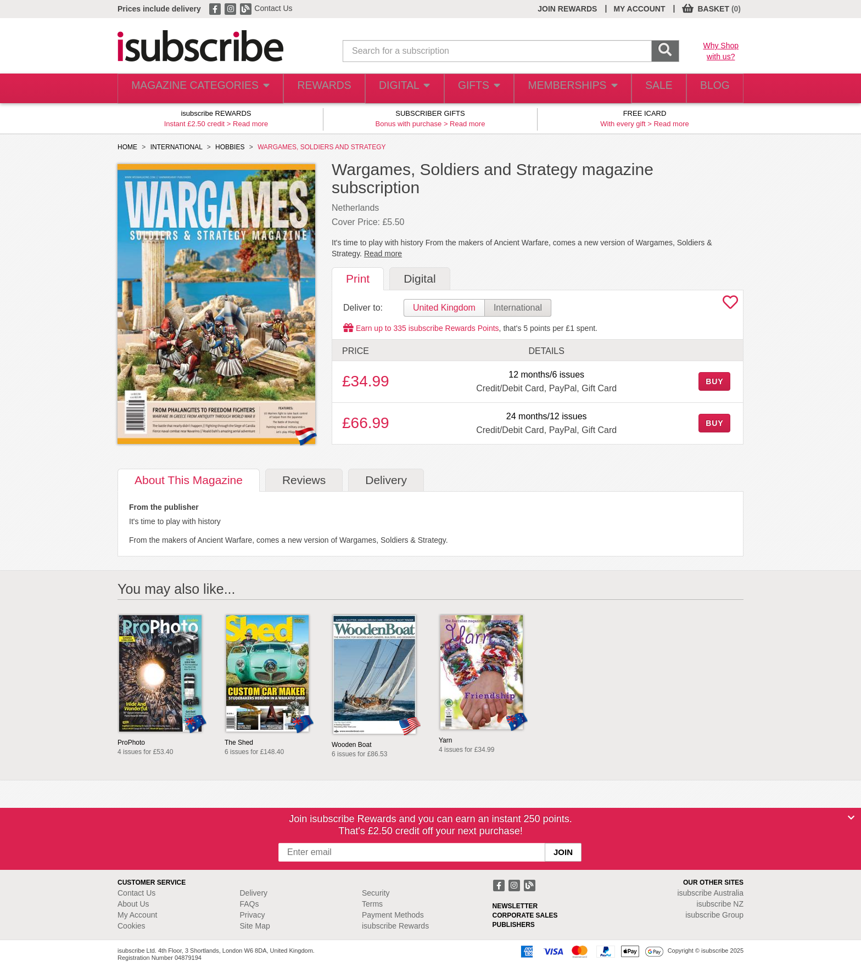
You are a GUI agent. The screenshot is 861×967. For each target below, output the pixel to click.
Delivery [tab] (386, 480)
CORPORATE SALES (525, 915)
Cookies (132, 925)
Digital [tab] (419, 278)
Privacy (252, 914)
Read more (250, 124)
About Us (133, 903)
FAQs (249, 903)
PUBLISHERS (514, 925)
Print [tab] (358, 278)
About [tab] (189, 480)
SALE (650, 88)
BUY (714, 381)
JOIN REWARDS (567, 8)
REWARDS (311, 88)
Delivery (254, 893)
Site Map (255, 925)
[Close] (851, 818)
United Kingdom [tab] (444, 307)
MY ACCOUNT (639, 8)
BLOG (712, 88)
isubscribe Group (714, 914)
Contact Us (273, 8)
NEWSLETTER (515, 906)
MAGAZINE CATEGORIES (194, 88)
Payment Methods (393, 914)
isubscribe (710, 893)
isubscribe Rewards (395, 925)
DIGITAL (393, 88)
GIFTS (471, 88)
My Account (137, 914)
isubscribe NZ (719, 903)
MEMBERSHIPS (564, 88)
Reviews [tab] (304, 480)
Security (376, 893)
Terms (372, 903)
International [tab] (518, 307)
